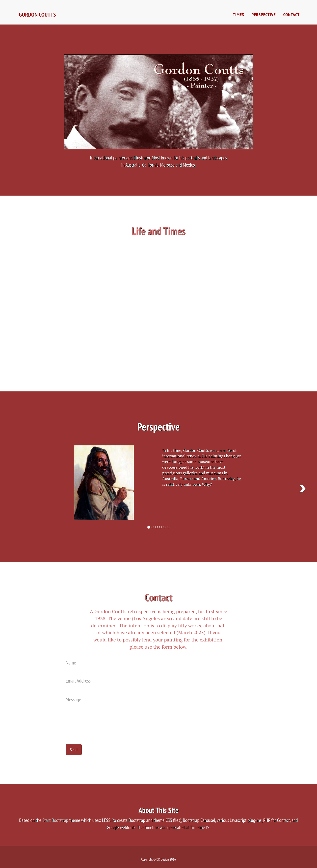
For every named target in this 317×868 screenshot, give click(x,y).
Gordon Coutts (39, 17)
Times (238, 17)
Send (74, 749)
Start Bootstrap (55, 820)
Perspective (264, 17)
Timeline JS (199, 827)
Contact (291, 17)
